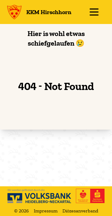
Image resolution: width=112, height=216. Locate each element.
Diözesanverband (80, 211)
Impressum (46, 211)
